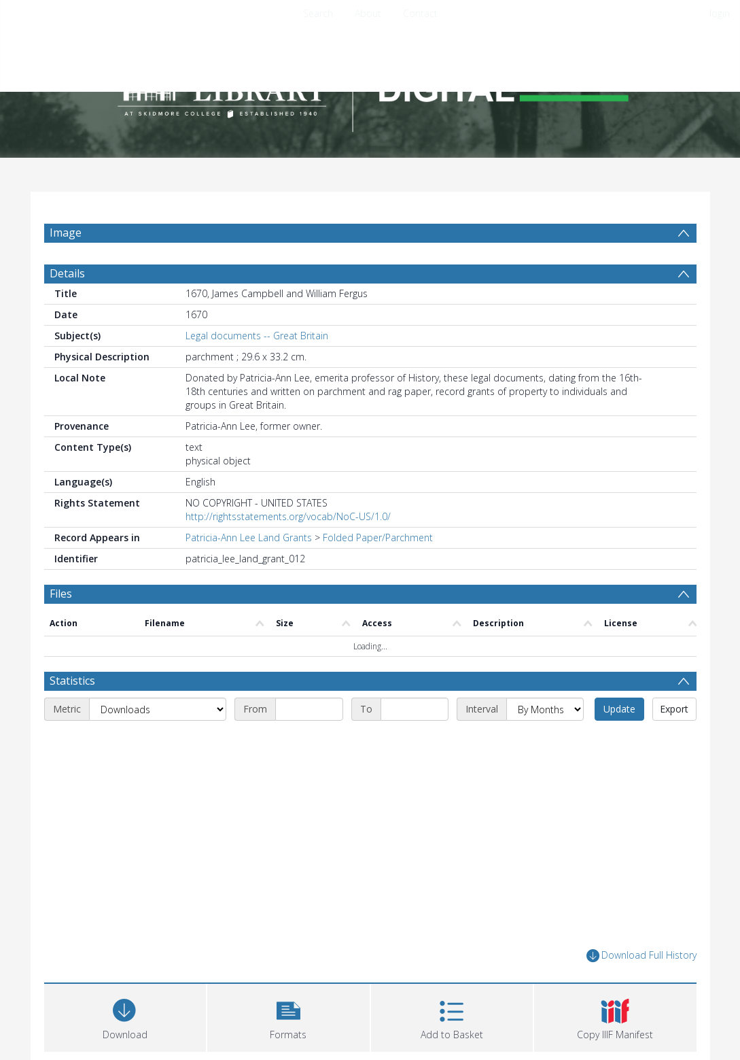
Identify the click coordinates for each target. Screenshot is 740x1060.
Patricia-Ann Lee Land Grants (249, 537)
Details (67, 273)
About (368, 13)
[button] (288, 1016)
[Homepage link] (370, 86)
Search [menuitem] (318, 13)
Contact (420, 13)
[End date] (414, 709)
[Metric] (157, 709)
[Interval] (545, 709)
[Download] (125, 1016)
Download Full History (641, 955)
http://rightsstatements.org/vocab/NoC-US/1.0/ (288, 516)
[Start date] (309, 709)
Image (66, 232)
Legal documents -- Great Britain (257, 335)
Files (61, 593)
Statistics (72, 680)
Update (619, 708)
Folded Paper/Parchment (378, 537)
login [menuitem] (719, 13)
